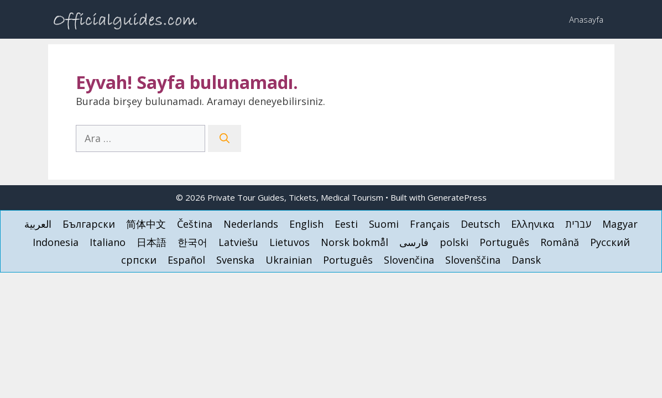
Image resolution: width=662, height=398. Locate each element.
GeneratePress (457, 197)
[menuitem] (38, 223)
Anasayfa (586, 19)
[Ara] (224, 138)
